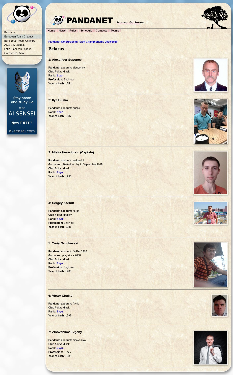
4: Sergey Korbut (61, 203)
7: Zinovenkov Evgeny (65, 332)
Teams (115, 30)
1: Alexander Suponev (65, 59)
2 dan (59, 75)
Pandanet (10, 32)
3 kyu (59, 172)
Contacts (101, 30)
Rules (73, 30)
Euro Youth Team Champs (19, 40)
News (62, 30)
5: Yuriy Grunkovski (63, 243)
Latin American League (17, 49)
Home (51, 30)
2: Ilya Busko (58, 100)
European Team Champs (19, 36)
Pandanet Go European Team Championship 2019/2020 (83, 41)
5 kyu (59, 348)
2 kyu (59, 218)
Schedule (86, 30)
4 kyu (59, 311)
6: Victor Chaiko (60, 295)
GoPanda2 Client (14, 53)
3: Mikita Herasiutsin (63, 152)
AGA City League (14, 44)
